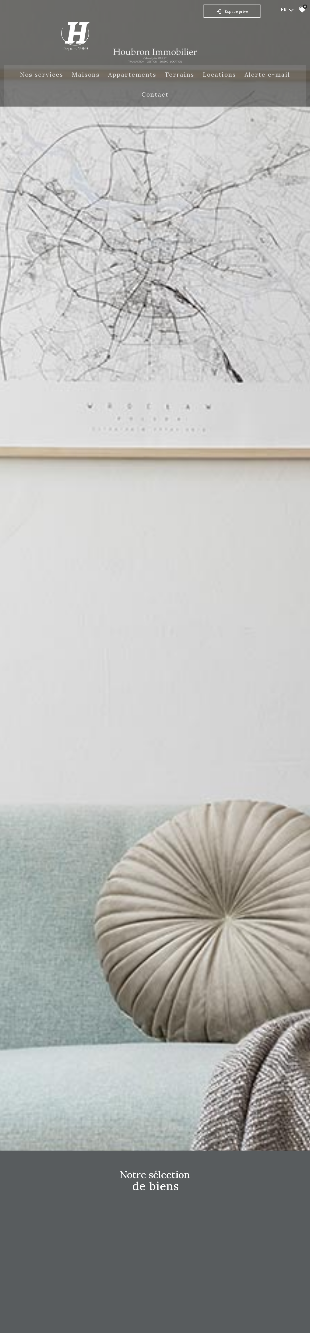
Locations (219, 74)
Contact (155, 94)
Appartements (132, 74)
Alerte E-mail (267, 74)
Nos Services (41, 74)
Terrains (179, 74)
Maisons (86, 74)
